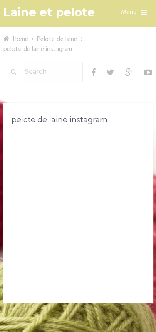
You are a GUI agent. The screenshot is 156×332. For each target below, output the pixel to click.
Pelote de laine (57, 39)
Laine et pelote (49, 12)
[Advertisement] (78, 215)
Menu (128, 12)
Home (20, 39)
